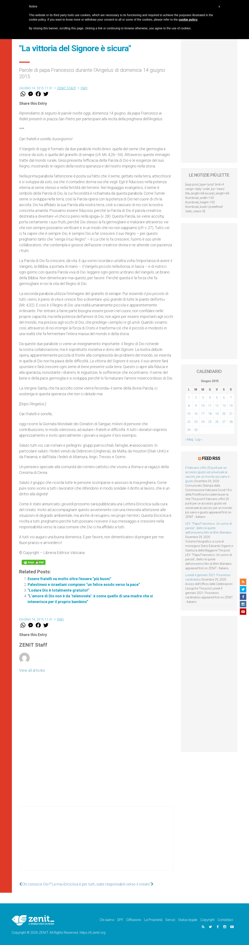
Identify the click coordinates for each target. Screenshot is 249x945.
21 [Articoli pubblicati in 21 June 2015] (231, 413)
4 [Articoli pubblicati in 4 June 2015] (210, 397)
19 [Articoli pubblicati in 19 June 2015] (217, 413)
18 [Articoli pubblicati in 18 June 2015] (210, 413)
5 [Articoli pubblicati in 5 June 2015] (217, 397)
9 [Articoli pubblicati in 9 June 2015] (196, 405)
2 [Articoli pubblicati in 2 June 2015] (196, 397)
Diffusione (133, 920)
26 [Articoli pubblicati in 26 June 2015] (217, 422)
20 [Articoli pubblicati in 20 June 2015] (224, 413)
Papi (84, 88)
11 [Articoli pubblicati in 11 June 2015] (210, 405)
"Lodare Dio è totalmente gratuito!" (58, 590)
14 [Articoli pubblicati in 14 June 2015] (231, 405)
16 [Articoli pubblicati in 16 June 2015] (196, 413)
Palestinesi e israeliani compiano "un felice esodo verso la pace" (84, 584)
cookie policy (188, 19)
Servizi (170, 920)
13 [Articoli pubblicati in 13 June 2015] (224, 405)
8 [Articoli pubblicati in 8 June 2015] (189, 405)
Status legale (187, 920)
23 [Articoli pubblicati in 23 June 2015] (196, 422)
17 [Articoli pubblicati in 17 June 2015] (203, 413)
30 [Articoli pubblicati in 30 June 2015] (196, 430)
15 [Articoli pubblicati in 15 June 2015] (189, 413)
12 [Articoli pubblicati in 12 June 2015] (217, 405)
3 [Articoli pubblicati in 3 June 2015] (203, 397)
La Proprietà (153, 920)
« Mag (189, 439)
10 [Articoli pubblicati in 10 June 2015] (203, 405)
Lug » (198, 439)
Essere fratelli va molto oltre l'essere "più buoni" (69, 579)
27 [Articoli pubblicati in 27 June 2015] (224, 422)
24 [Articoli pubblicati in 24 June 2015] (203, 422)
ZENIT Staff (66, 88)
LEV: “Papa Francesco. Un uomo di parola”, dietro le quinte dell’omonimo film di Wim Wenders (208, 528)
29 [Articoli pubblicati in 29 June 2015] (189, 430)
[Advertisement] (96, 843)
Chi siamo (107, 920)
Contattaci (225, 920)
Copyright (207, 920)
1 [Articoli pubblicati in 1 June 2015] (189, 397)
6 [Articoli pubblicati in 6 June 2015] (224, 397)
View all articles (32, 670)
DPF (120, 920)
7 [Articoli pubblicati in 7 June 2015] (231, 397)
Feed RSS (211, 458)
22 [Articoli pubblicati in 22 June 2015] (189, 422)
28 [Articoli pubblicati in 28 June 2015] (231, 422)
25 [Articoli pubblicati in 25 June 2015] (210, 422)
